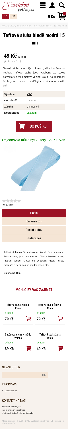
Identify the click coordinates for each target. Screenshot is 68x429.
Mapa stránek (8, 421)
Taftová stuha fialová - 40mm (50, 306)
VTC (29, 94)
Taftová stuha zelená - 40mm (17, 306)
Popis (34, 213)
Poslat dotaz (34, 230)
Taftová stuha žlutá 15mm (50, 336)
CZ (5, 16)
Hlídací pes (34, 238)
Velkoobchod (11, 390)
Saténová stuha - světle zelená (18, 336)
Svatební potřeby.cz (40, 421)
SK (13, 16)
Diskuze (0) (34, 221)
